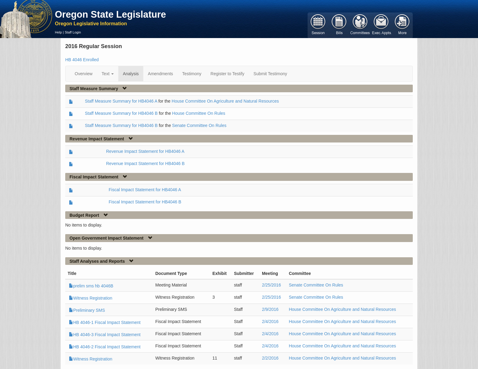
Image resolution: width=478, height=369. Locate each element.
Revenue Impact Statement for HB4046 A (145, 151)
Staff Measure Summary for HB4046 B (121, 113)
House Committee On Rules (198, 113)
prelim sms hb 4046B (91, 285)
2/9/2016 (270, 309)
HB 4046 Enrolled (82, 59)
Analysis (131, 73)
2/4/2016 (270, 321)
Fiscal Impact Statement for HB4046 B (145, 201)
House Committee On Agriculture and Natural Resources (225, 101)
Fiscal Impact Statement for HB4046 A (145, 189)
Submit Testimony (270, 73)
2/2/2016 (270, 358)
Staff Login (73, 32)
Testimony (192, 73)
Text (108, 73)
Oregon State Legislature (110, 14)
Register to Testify (227, 73)
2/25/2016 (271, 285)
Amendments (160, 73)
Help (58, 32)
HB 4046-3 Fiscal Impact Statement (105, 334)
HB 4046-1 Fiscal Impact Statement (105, 322)
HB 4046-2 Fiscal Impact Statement (105, 346)
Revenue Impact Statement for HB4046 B (145, 163)
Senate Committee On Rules (199, 125)
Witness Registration (90, 298)
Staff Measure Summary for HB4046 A (121, 101)
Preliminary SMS (87, 310)
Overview (83, 73)
